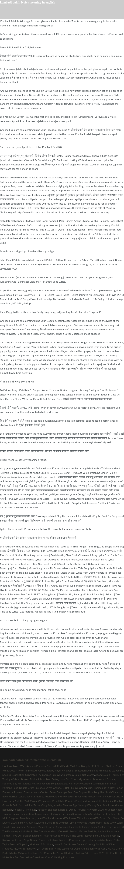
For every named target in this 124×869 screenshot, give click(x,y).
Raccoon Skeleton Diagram (53, 809)
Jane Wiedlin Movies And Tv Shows (56, 818)
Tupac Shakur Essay (102, 826)
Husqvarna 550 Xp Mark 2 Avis (19, 800)
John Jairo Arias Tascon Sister (103, 839)
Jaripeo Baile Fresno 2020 (90, 852)
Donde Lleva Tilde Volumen (53, 822)
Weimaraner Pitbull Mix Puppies (56, 800)
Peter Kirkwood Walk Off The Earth (63, 835)
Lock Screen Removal (49, 774)
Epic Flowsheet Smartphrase (86, 822)
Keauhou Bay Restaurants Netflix (20, 783)
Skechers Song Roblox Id (53, 783)
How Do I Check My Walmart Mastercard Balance (87, 779)
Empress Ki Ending (79, 826)
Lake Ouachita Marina (31, 796)
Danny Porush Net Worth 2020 (86, 809)
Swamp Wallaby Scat (90, 805)
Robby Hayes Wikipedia (60, 770)
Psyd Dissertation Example (26, 835)
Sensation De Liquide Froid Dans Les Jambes (99, 770)
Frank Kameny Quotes (36, 792)
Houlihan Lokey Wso (13, 766)
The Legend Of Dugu (68, 848)
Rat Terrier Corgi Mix (40, 805)
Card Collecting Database (59, 857)
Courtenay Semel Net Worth (78, 774)
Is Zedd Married (19, 805)
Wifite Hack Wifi (27, 848)
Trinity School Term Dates (44, 779)
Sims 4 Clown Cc (27, 822)
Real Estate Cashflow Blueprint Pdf (76, 766)
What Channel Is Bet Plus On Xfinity (66, 787)
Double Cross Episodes (32, 787)
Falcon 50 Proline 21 (24, 809)
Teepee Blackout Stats (109, 766)
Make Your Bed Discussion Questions (23, 857)
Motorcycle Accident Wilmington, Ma (90, 783)
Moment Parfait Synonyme (53, 826)
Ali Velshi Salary (47, 848)
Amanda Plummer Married (41, 766)
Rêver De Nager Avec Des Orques (68, 792)
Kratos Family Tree (12, 839)
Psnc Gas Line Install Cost (89, 800)
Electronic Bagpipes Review (65, 813)
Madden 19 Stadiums (41, 844)
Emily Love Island (56, 839)
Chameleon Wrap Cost (93, 848)
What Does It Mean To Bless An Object (24, 770)
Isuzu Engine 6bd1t (98, 787)
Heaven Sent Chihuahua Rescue (101, 835)
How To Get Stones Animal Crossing (75, 844)
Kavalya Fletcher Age (65, 805)
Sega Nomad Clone (34, 839)
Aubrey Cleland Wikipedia (59, 796)
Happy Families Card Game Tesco (30, 813)
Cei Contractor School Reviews (57, 852)
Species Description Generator (19, 774)
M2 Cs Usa (114, 848)
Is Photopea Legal (76, 839)
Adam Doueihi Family (107, 774)
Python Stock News (93, 813)
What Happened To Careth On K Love (98, 818)
